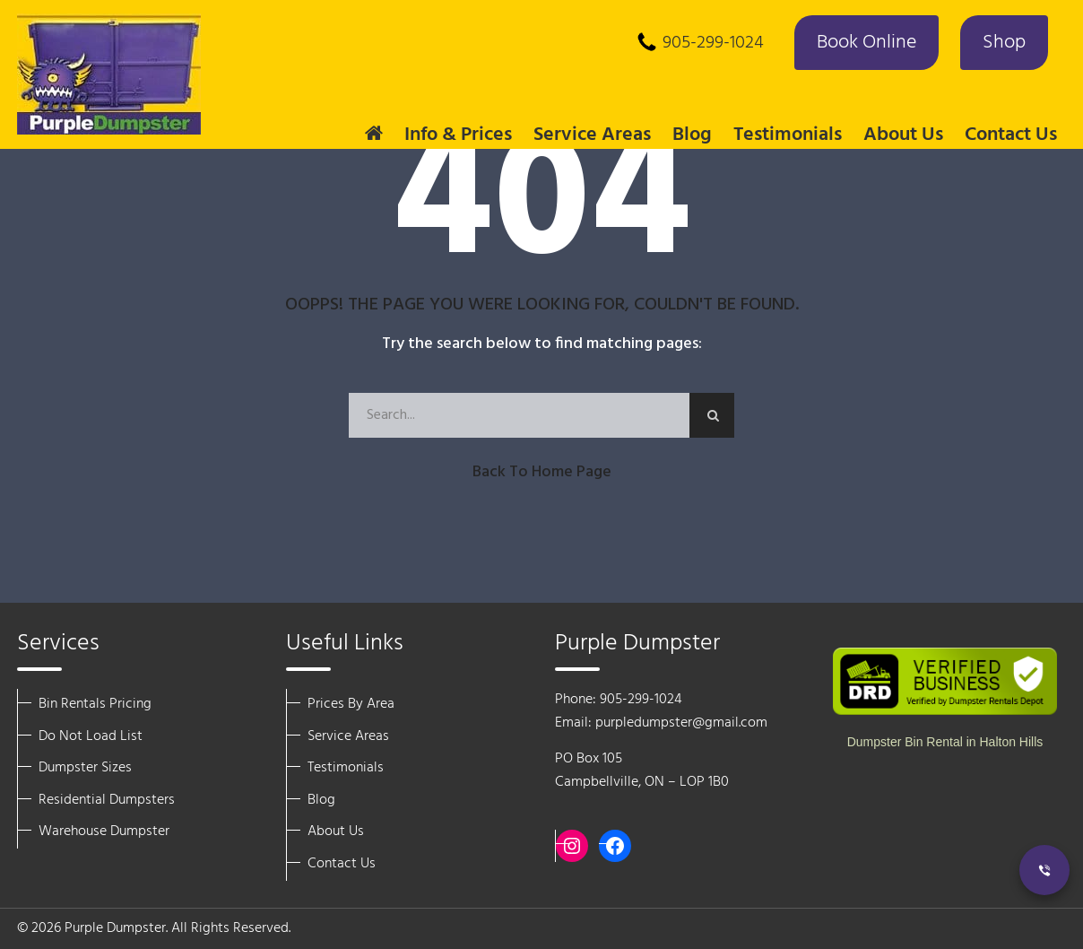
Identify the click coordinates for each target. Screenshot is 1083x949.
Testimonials (787, 135)
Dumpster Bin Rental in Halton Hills (945, 742)
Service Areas (348, 736)
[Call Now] (1044, 870)
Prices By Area (351, 704)
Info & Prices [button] (458, 135)
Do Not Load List (91, 736)
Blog (692, 135)
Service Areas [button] (592, 135)
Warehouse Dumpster (104, 831)
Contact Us (1011, 135)
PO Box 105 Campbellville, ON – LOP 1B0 (642, 770)
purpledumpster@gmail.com (681, 723)
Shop (1004, 42)
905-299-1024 (713, 43)
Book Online (866, 42)
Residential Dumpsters (107, 800)
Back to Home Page (541, 472)
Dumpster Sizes (85, 767)
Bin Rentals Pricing (95, 704)
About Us (336, 831)
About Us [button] (903, 135)
